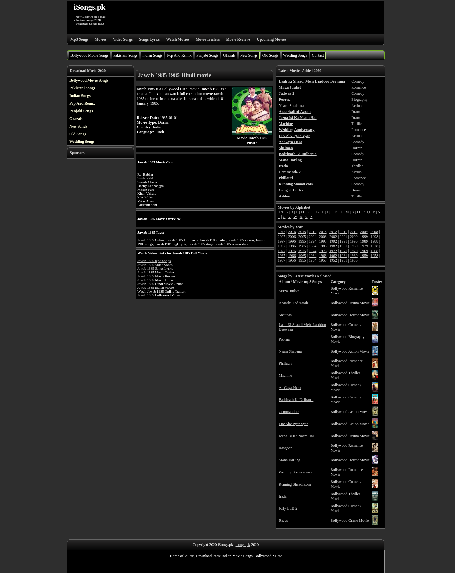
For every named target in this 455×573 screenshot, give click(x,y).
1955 (302, 260)
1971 (343, 251)
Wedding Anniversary (295, 472)
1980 (354, 246)
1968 (374, 251)
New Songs (249, 55)
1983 (323, 246)
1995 (302, 241)
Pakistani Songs (125, 55)
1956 (292, 260)
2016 (292, 232)
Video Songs (123, 39)
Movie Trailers (208, 39)
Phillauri (285, 363)
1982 (333, 246)
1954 (312, 260)
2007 (281, 236)
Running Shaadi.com (295, 484)
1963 (323, 255)
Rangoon (285, 448)
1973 (323, 251)
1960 (354, 255)
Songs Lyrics (149, 39)
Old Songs (270, 55)
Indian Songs (152, 55)
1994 (312, 241)
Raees (283, 520)
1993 (323, 241)
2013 (323, 232)
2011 (343, 232)
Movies (101, 39)
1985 (302, 246)
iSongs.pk (89, 7)
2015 (302, 232)
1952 (333, 260)
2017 (281, 232)
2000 (354, 236)
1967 (281, 255)
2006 (292, 236)
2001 (343, 236)
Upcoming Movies (271, 39)
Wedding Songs (295, 55)
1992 (333, 241)
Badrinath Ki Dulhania (296, 399)
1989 (364, 241)
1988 (374, 241)
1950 (354, 260)
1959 (364, 255)
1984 (312, 246)
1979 (364, 246)
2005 (302, 236)
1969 (364, 251)
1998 (374, 236)
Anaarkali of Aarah (293, 303)
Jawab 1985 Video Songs (155, 264)
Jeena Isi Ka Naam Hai (296, 436)
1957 (281, 260)
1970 (354, 251)
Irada (283, 496)
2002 (333, 236)
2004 (312, 236)
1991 (343, 241)
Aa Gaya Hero (290, 387)
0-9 (280, 212)
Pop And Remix (179, 55)
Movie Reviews (238, 39)
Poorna (284, 339)
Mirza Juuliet (289, 291)
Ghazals (229, 55)
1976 (292, 251)
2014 (312, 232)
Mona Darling (289, 460)
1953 (323, 260)
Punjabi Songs (207, 55)
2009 (364, 232)
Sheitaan (285, 315)
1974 (312, 251)
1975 (302, 251)
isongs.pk (243, 544)
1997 (281, 241)
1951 (343, 260)
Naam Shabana (290, 351)
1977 (281, 251)
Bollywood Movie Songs (89, 55)
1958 (374, 255)
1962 (333, 255)
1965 (302, 255)
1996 (292, 241)
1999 (364, 236)
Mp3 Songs (79, 39)
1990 (354, 241)
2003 (323, 236)
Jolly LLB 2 (288, 508)
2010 (353, 232)
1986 (292, 246)
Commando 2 (289, 412)
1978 (374, 246)
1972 (333, 251)
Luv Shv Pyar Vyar (293, 424)
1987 (281, 246)
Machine (285, 375)
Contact (318, 55)
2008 (374, 232)
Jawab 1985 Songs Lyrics (155, 268)
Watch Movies (177, 39)
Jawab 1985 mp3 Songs (154, 261)
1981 (343, 246)
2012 (333, 232)
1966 (292, 255)
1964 (312, 255)
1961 (343, 255)
